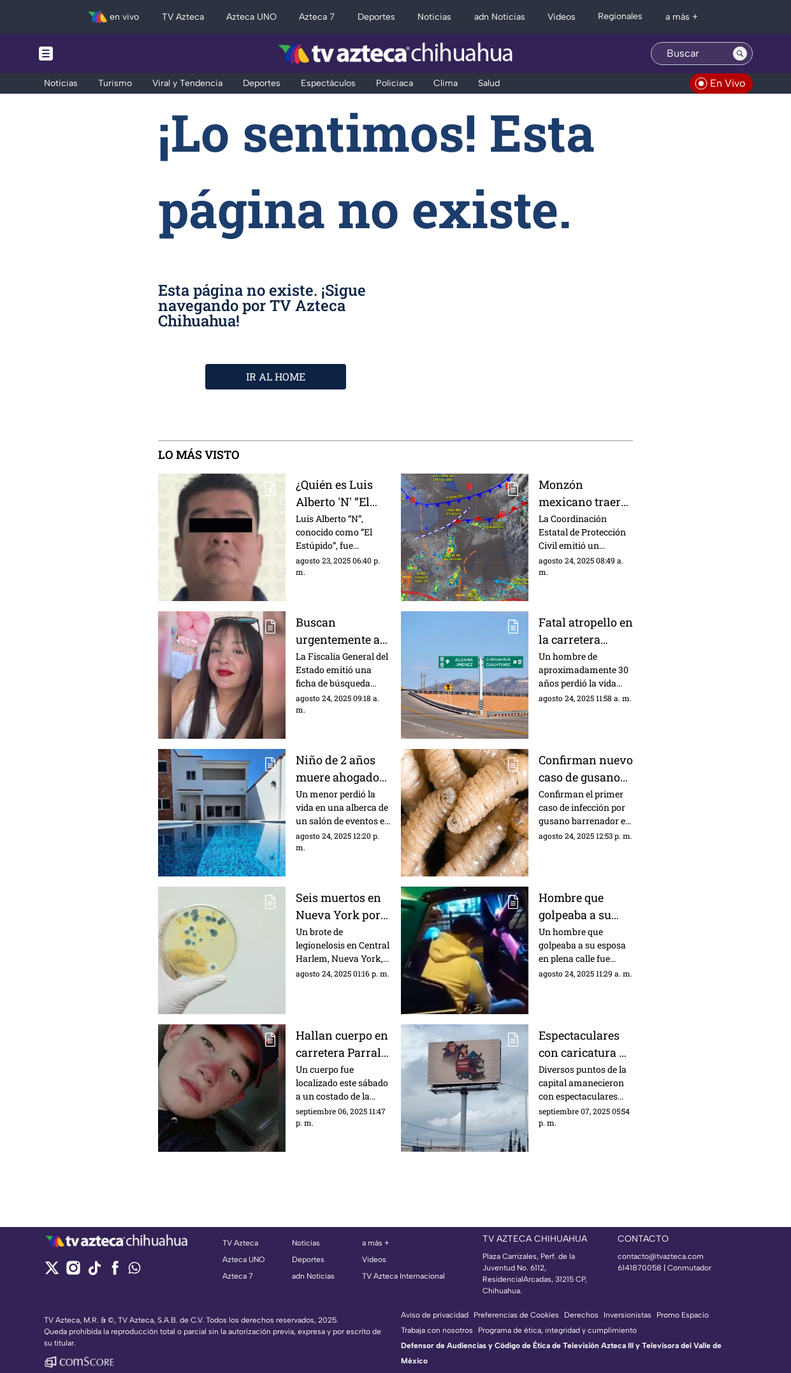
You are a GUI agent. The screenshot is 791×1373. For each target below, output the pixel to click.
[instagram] (73, 1272)
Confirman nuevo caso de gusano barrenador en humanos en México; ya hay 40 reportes (586, 768)
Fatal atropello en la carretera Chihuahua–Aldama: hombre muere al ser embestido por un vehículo (586, 630)
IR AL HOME (275, 376)
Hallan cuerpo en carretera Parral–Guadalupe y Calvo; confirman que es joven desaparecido (342, 1044)
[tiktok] (94, 1272)
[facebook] (115, 1272)
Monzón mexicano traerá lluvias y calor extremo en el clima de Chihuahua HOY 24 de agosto (583, 493)
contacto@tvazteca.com (661, 1256)
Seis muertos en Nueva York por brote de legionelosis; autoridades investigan (338, 906)
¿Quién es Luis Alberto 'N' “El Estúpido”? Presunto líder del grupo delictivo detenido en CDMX (334, 493)
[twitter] (52, 1272)
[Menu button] (90, 53)
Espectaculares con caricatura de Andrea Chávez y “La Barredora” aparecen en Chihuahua (585, 1044)
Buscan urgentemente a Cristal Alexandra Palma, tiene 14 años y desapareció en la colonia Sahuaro (342, 630)
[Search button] (740, 54)
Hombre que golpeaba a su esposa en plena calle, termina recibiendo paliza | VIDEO (585, 906)
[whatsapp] (134, 1271)
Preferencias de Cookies (516, 1315)
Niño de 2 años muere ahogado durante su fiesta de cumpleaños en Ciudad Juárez (342, 768)
